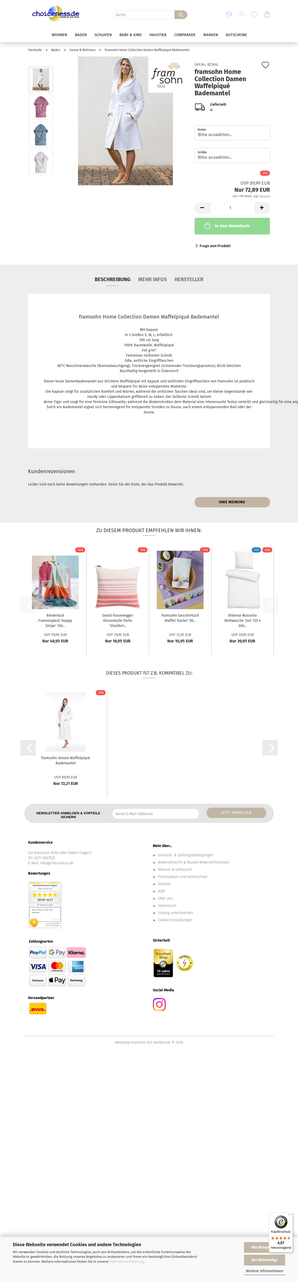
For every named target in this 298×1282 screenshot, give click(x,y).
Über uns (165, 898)
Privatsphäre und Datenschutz (182, 877)
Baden (81, 34)
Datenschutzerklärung (127, 1261)
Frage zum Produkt (215, 246)
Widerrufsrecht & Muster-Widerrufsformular (193, 862)
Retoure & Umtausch (175, 869)
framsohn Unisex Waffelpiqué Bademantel (65, 760)
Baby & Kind (130, 34)
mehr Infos (152, 279)
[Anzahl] (232, 208)
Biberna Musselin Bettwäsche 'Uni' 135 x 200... (242, 620)
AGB (161, 891)
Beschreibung (112, 279)
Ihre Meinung (232, 502)
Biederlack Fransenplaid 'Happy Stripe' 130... (55, 620)
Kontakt (164, 884)
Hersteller (188, 279)
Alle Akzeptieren (264, 1247)
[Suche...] (180, 14)
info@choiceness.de (57, 863)
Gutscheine (236, 34)
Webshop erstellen (130, 1042)
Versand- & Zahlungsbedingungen (185, 855)
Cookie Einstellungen (175, 920)
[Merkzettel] (254, 15)
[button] (228, 15)
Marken (210, 34)
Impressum (167, 905)
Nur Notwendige (264, 1260)
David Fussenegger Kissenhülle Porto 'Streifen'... (117, 620)
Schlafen (103, 34)
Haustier (158, 34)
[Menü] (290, 1216)
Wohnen (59, 34)
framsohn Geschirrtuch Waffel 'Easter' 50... (180, 618)
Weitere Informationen (264, 1271)
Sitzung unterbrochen (175, 913)
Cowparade (185, 34)
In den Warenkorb (226, 225)
